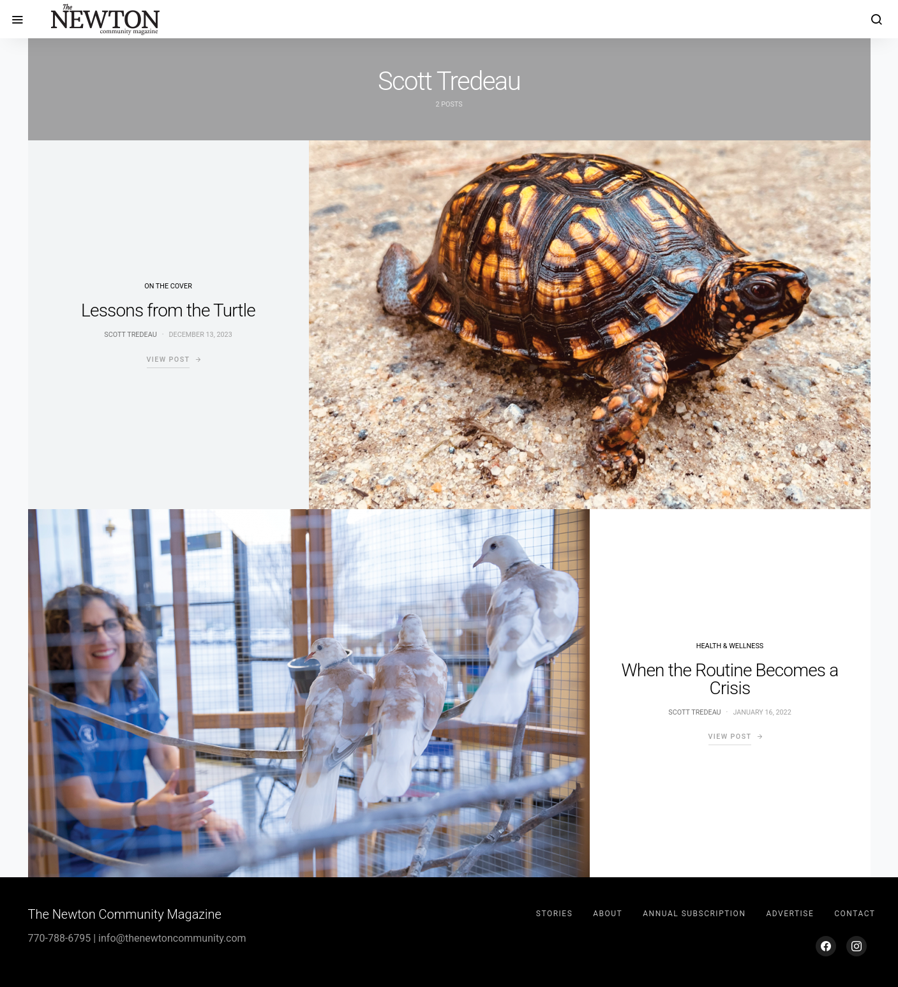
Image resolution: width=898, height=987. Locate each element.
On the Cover (168, 286)
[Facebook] (826, 946)
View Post (168, 359)
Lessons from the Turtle (168, 310)
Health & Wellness (729, 646)
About (607, 913)
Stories (554, 913)
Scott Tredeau (130, 334)
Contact (854, 913)
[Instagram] (856, 946)
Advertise (790, 913)
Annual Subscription (694, 913)
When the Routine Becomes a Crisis (730, 679)
